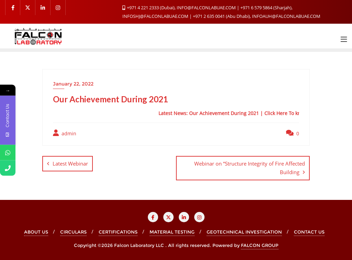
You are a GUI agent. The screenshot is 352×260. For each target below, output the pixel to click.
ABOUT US (36, 232)
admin (64, 133)
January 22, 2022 (73, 84)
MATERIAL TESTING (172, 232)
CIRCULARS (73, 232)
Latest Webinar (70, 163)
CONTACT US (309, 232)
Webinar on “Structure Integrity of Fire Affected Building (249, 168)
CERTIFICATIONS (118, 232)
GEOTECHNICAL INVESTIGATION (244, 232)
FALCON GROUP (259, 245)
